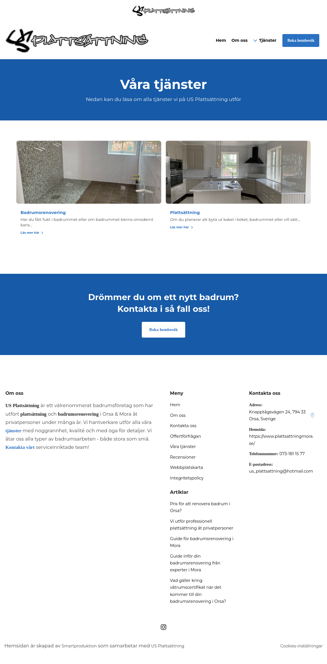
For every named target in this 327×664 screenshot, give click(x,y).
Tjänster (267, 40)
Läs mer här (80, 233)
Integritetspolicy (187, 478)
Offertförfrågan (185, 437)
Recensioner (183, 458)
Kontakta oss (183, 426)
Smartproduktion (82, 647)
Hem (221, 40)
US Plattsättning (177, 647)
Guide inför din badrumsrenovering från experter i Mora (195, 564)
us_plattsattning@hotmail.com (281, 472)
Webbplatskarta (186, 468)
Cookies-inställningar (297, 647)
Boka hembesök (163, 330)
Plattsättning (186, 212)
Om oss (240, 40)
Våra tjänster (183, 447)
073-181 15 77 (292, 454)
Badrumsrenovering (92, 212)
